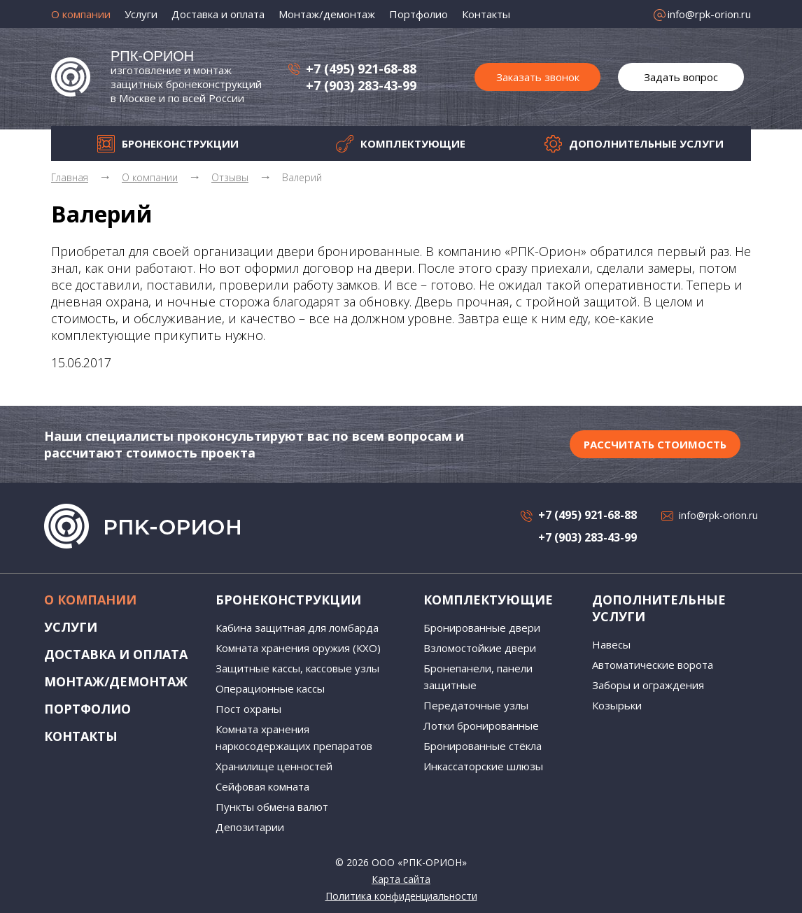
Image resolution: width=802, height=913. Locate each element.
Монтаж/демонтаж (327, 14)
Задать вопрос (681, 77)
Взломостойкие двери (479, 648)
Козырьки (617, 705)
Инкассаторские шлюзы (483, 766)
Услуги (141, 14)
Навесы (611, 644)
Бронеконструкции (180, 143)
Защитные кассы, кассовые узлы (297, 668)
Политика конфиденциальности (401, 896)
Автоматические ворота (652, 665)
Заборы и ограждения (648, 685)
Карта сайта (401, 879)
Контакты (486, 14)
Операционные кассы (270, 688)
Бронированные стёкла (482, 746)
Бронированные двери (481, 628)
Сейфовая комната (262, 786)
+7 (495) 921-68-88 (361, 68)
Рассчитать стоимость (655, 444)
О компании (81, 14)
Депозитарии (250, 827)
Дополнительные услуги (646, 143)
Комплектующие (412, 143)
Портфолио (418, 14)
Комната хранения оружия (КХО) (298, 648)
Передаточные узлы (475, 705)
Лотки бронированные (481, 725)
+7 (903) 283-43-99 (361, 85)
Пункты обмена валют (272, 807)
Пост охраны (248, 709)
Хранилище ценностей (274, 766)
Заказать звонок (537, 77)
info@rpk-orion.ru (709, 14)
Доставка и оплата (218, 14)
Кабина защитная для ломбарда (297, 628)
